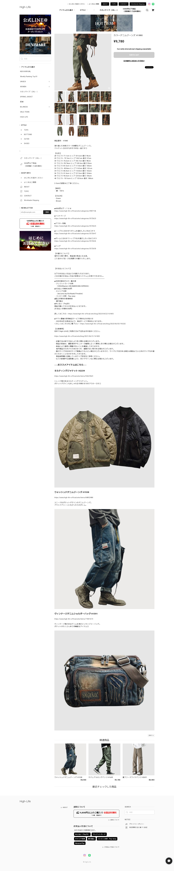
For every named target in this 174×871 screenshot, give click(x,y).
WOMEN (23, 87)
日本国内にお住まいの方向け (134, 61)
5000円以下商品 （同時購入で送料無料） (132, 10)
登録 (47, 212)
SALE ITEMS (24, 112)
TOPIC (114, 4)
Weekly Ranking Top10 (28, 77)
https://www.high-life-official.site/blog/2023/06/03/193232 (103, 324)
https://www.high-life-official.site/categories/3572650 (75, 249)
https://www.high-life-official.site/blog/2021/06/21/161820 (77, 336)
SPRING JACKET (26, 97)
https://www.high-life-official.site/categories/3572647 (75, 234)
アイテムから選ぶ (67, 10)
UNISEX (23, 82)
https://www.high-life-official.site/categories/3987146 (75, 211)
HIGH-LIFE (24, 117)
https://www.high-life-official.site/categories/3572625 (75, 226)
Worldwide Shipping (137, 4)
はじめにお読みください (77, 4)
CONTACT (123, 4)
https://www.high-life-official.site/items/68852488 (73, 497)
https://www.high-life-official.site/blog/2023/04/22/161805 (91, 314)
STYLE (84, 10)
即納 (22, 102)
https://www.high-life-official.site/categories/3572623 (75, 218)
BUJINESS (24, 107)
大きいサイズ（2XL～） (109, 10)
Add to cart (134, 55)
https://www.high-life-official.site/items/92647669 (73, 376)
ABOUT (105, 4)
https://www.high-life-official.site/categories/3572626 (75, 241)
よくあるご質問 (94, 4)
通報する (151, 735)
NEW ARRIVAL (25, 71)
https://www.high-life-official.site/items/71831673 (73, 619)
